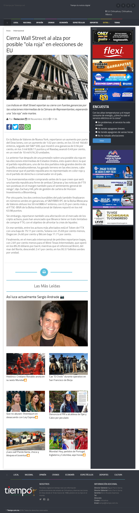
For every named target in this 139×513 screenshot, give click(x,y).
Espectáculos (79, 22)
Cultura (118, 474)
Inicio (8, 30)
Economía (63, 22)
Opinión (39, 22)
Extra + (106, 22)
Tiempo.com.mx (13, 510)
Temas (117, 22)
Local (15, 22)
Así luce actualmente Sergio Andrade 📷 (35, 296)
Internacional (18, 30)
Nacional (27, 22)
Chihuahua (101, 500)
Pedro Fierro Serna (108, 490)
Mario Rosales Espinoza (106, 493)
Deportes (94, 22)
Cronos (51, 22)
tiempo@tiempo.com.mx (106, 503)
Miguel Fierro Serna (108, 488)
